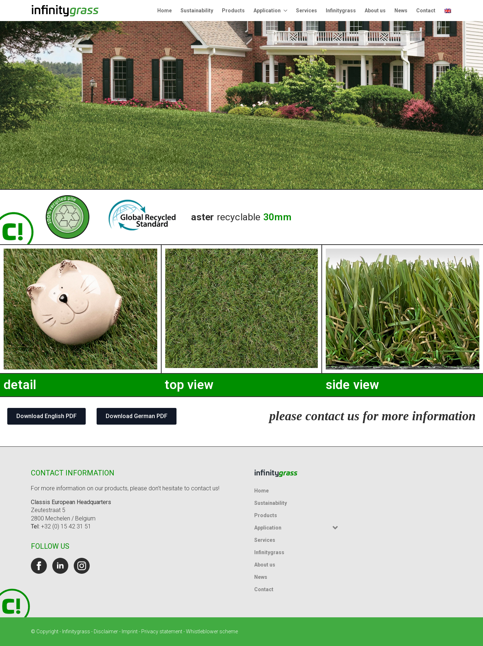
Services (306, 10)
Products (233, 10)
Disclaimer (106, 631)
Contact (425, 10)
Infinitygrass (341, 10)
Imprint (130, 631)
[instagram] (82, 566)
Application (267, 10)
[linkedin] (60, 566)
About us (375, 10)
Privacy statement (161, 631)
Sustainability (196, 10)
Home (164, 10)
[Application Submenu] (286, 10)
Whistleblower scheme (212, 631)
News (400, 10)
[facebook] (39, 566)
